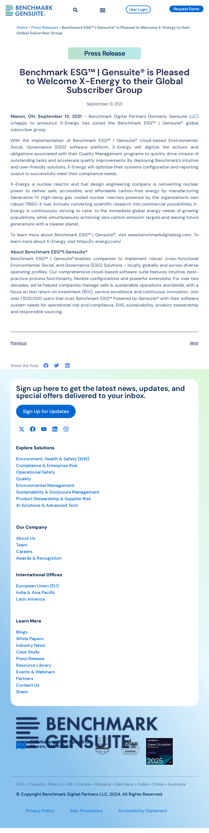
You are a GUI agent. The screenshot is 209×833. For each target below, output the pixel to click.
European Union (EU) (37, 586)
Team (21, 545)
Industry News (30, 645)
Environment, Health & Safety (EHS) (52, 459)
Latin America (30, 599)
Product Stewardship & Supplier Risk (53, 499)
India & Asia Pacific (35, 592)
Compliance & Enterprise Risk (47, 465)
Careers (24, 551)
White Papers (30, 639)
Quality (23, 479)
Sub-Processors (86, 811)
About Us (25, 538)
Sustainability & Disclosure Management (57, 492)
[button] (102, 10)
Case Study (28, 652)
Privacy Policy (40, 811)
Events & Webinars (35, 672)
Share (22, 692)
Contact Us (27, 685)
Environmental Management (45, 485)
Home (22, 27)
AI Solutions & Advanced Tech (47, 505)
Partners (24, 678)
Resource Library (33, 665)
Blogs (21, 632)
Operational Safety (35, 472)
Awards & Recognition (39, 558)
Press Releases (44, 27)
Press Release (30, 658)
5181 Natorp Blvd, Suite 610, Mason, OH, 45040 (60, 744)
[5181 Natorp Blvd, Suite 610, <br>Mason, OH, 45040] (21, 745)
